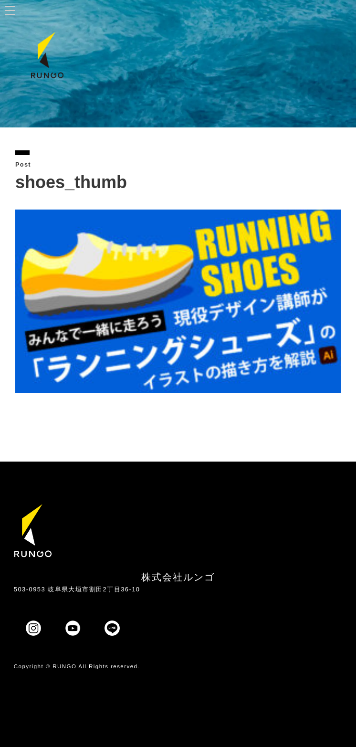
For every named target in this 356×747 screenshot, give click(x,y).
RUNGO (64, 666)
